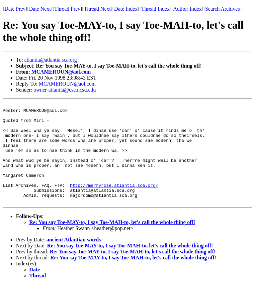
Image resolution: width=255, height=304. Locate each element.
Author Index (187, 9)
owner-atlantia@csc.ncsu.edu (65, 90)
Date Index (126, 9)
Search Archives (222, 9)
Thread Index (155, 9)
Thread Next (97, 9)
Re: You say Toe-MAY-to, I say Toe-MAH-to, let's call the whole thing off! (112, 242)
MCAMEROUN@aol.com (61, 72)
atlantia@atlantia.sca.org (50, 60)
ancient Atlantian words (73, 259)
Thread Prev (67, 9)
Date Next (40, 9)
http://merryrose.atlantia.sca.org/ (114, 202)
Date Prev (15, 9)
